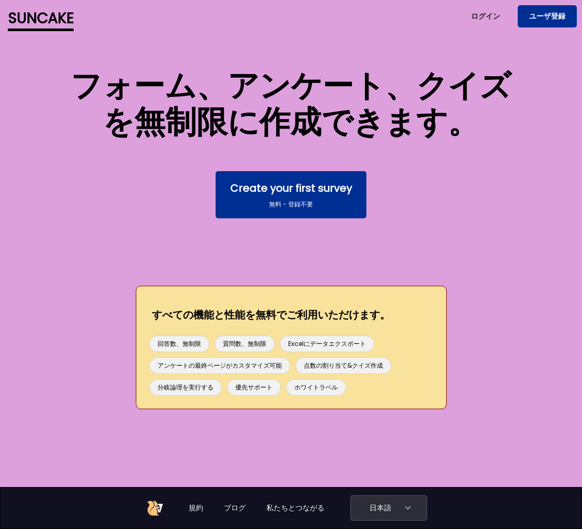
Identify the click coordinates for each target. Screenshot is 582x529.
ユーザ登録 (547, 16)
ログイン (485, 16)
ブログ (235, 508)
